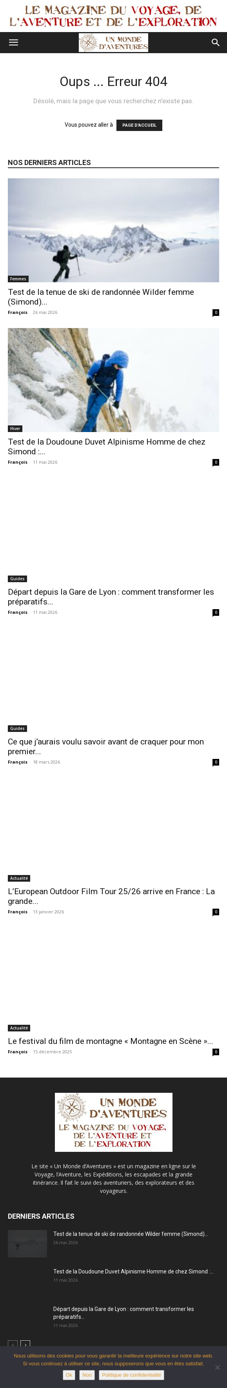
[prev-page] (13, 1345)
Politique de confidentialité (131, 1375)
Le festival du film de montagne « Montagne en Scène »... (110, 1041)
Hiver (15, 428)
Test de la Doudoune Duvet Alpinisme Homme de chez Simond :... (133, 1271)
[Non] (217, 1367)
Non (87, 1375)
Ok (69, 1375)
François (17, 312)
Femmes (18, 279)
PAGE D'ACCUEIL (139, 125)
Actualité (19, 878)
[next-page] (25, 1345)
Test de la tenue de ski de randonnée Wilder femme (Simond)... (130, 1234)
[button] (13, 42)
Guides (17, 578)
